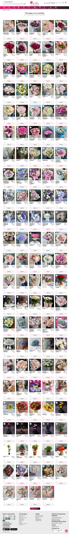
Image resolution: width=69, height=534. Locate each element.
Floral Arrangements (34, 8)
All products (21, 524)
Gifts (40, 8)
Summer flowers (23, 8)
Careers (20, 522)
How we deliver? (21, 519)
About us (20, 521)
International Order (38, 520)
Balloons (29, 8)
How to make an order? (23, 517)
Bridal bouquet (44, 8)
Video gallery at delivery (39, 516)
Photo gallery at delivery (39, 515)
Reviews (36, 517)
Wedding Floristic (50, 8)
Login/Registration (38, 519)
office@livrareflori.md (55, 526)
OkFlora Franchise (22, 515)
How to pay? (21, 518)
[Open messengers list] (66, 530)
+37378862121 (47, 3)
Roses (4, 8)
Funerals (55, 8)
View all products (35, 508)
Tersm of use (21, 520)
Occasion (18, 8)
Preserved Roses (9, 8)
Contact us (21, 516)
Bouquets (14, 8)
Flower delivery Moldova (23, 523)
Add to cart (9, 38)
